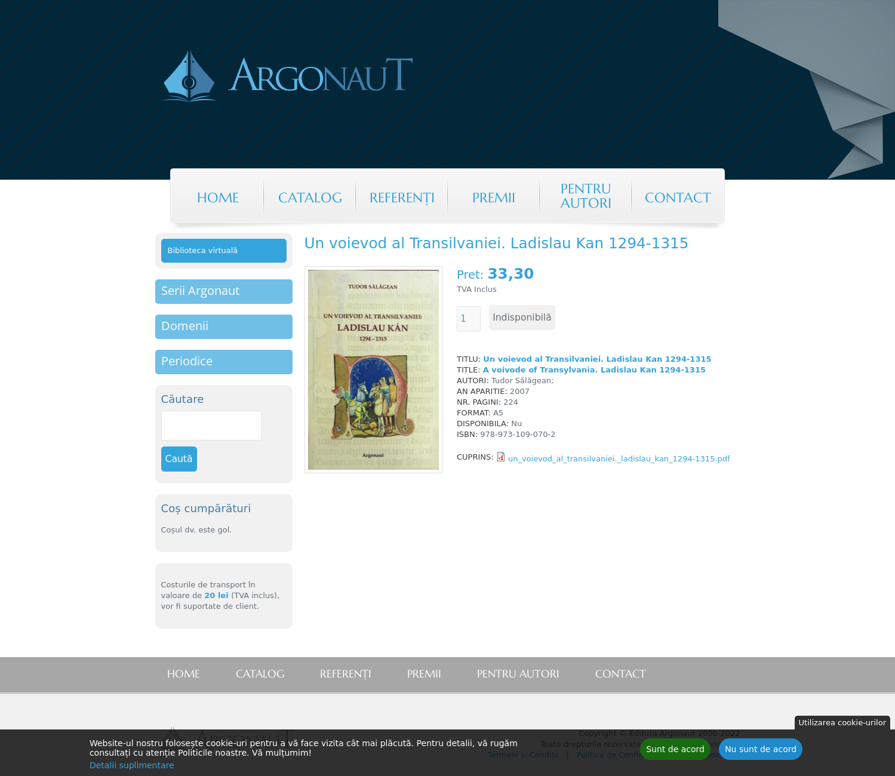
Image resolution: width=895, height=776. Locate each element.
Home (218, 198)
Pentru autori (586, 196)
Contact (678, 198)
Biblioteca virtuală (203, 250)
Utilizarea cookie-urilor (842, 724)
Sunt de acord (675, 751)
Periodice (187, 361)
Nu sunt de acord (760, 751)
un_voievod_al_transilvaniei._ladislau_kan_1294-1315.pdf (619, 458)
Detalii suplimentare (132, 767)
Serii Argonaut (200, 290)
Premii (493, 198)
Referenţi (402, 198)
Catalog (310, 198)
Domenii (184, 326)
